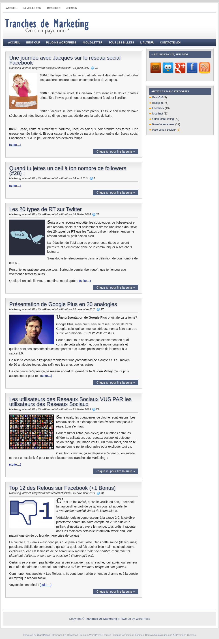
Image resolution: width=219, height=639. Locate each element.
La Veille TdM (32, 8)
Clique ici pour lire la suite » (116, 151)
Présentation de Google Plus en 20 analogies (63, 304)
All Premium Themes (184, 635)
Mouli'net (157, 113)
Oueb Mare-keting (163, 119)
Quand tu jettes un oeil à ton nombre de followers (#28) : (67, 170)
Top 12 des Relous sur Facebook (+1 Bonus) (62, 488)
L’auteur (147, 42)
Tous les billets (121, 42)
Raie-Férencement (163, 124)
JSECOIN (71, 8)
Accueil (11, 8)
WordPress (143, 618)
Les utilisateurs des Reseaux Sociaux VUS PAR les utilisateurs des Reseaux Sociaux (70, 401)
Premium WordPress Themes (95, 635)
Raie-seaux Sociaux (164, 129)
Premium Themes (134, 635)
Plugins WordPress (61, 42)
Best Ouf (33, 42)
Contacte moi (170, 42)
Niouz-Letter (92, 42)
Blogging (157, 102)
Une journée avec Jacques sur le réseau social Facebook (65, 60)
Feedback (158, 108)
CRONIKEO (53, 8)
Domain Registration (156, 635)
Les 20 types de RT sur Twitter (45, 209)
